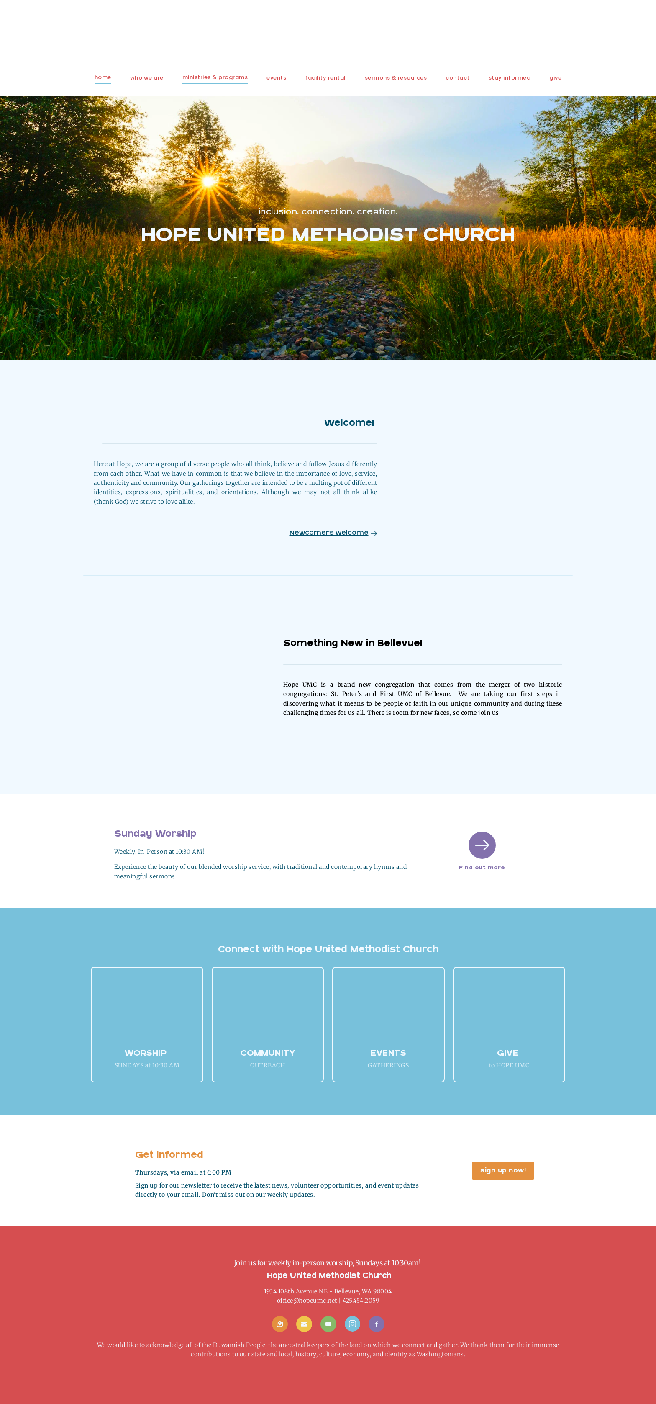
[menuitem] (103, 77)
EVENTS (388, 1053)
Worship (146, 1053)
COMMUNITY (268, 1053)
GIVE (509, 1053)
